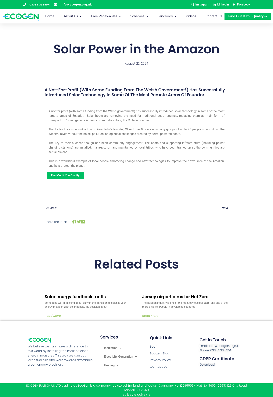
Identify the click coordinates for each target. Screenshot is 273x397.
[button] (74, 222)
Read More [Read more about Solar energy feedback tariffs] (53, 315)
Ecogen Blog (159, 353)
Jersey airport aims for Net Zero (175, 297)
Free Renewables (106, 16)
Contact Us (214, 16)
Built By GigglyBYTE (136, 394)
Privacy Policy (160, 360)
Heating (111, 365)
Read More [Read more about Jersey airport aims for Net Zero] (150, 315)
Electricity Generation (120, 356)
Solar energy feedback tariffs (75, 297)
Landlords (167, 16)
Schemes (139, 16)
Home (49, 16)
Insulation (112, 348)
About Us (73, 16)
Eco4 (153, 347)
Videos (191, 16)
